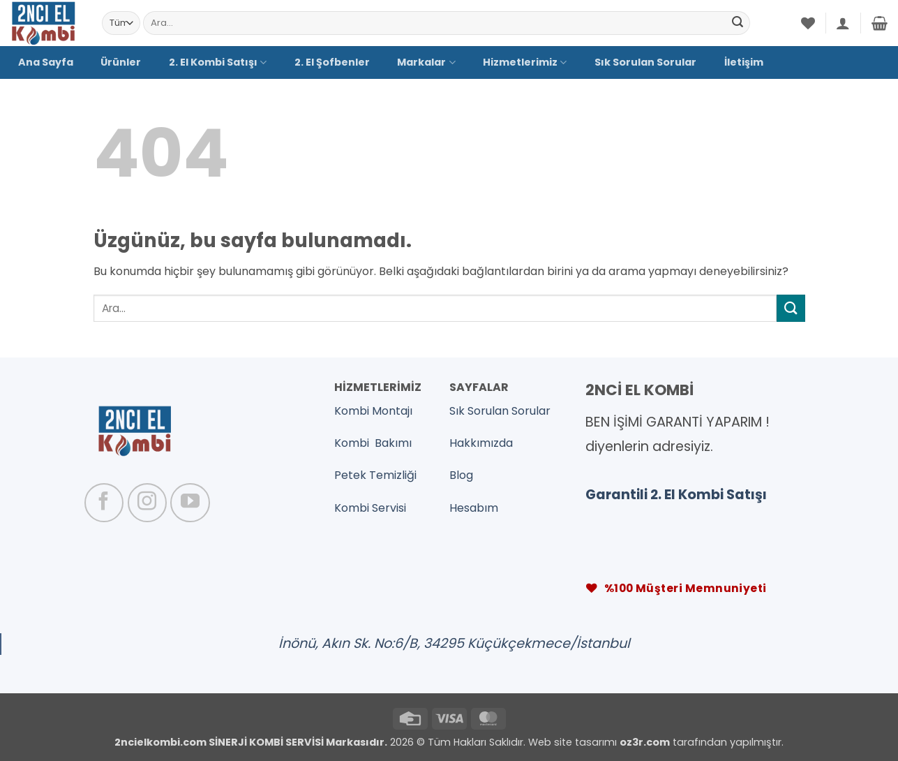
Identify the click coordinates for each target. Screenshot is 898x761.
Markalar (426, 62)
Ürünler (120, 62)
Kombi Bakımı (373, 443)
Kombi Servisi (370, 508)
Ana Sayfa (45, 62)
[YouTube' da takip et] (189, 502)
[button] (843, 23)
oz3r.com (645, 742)
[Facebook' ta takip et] (104, 502)
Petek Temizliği (375, 475)
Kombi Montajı (373, 411)
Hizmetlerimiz (525, 62)
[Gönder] (737, 23)
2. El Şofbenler (332, 62)
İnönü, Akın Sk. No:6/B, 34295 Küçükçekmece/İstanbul (454, 643)
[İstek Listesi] (808, 23)
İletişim (743, 62)
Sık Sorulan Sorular (645, 62)
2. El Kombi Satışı (218, 62)
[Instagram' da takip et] (147, 502)
